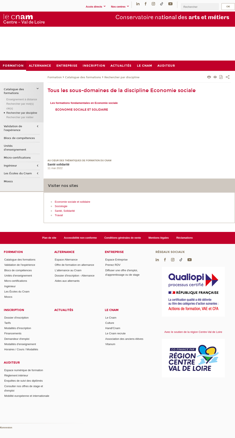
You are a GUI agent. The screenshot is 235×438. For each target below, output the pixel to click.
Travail (59, 215)
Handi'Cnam (112, 328)
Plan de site (49, 237)
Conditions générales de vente (122, 237)
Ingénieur (10, 165)
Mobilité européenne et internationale (26, 395)
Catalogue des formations (83, 77)
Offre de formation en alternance (74, 264)
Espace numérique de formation (23, 370)
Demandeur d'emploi (16, 338)
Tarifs (7, 322)
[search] (200, 6)
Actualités (63, 310)
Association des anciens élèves (124, 338)
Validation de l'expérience (13, 128)
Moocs (8, 181)
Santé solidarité (58, 164)
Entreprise (114, 252)
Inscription (14, 310)
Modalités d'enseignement (20, 344)
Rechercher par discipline (121, 77)
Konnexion (6, 427)
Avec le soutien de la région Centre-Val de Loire (193, 331)
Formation (55, 77)
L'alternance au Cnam (68, 270)
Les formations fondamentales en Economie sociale (84, 103)
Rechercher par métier (19, 117)
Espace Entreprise (116, 259)
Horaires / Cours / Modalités (21, 349)
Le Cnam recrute (115, 333)
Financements (12, 333)
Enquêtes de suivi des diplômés (23, 380)
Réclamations (184, 237)
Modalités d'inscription (17, 328)
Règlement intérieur (16, 375)
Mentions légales (159, 237)
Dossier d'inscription (16, 317)
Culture (109, 322)
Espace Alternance (66, 259)
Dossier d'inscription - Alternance (74, 275)
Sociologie (61, 206)
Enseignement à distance (21, 99)
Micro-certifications (17, 157)
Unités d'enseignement (15, 147)
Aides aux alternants (67, 280)
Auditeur (12, 362)
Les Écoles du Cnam (18, 173)
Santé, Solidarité (65, 210)
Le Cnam (111, 310)
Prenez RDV (112, 264)
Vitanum (110, 344)
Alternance (64, 252)
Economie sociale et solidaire (81, 109)
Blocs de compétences (19, 138)
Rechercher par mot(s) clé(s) (20, 106)
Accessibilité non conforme (80, 237)
